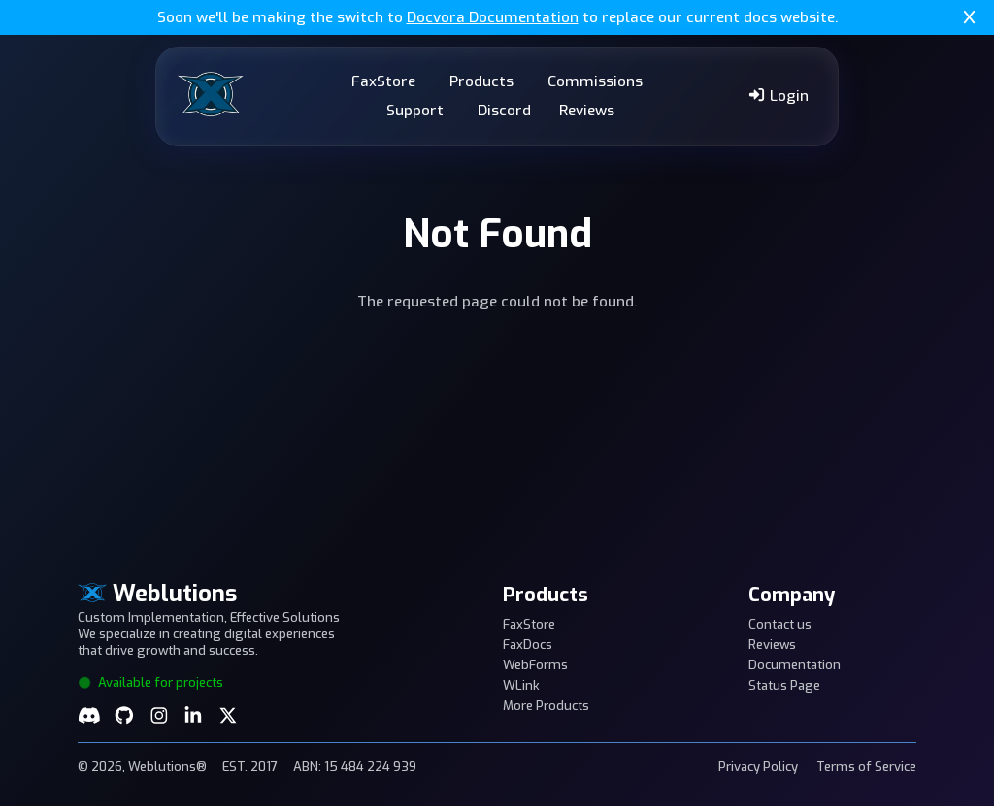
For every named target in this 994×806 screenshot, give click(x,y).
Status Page (784, 685)
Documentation (794, 665)
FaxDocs (527, 644)
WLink (521, 685)
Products (481, 81)
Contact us (780, 624)
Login (778, 96)
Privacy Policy (758, 766)
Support (415, 110)
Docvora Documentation (493, 17)
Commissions (595, 81)
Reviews (586, 110)
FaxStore (383, 81)
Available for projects (150, 682)
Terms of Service (866, 766)
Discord (504, 110)
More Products (546, 705)
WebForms (535, 665)
